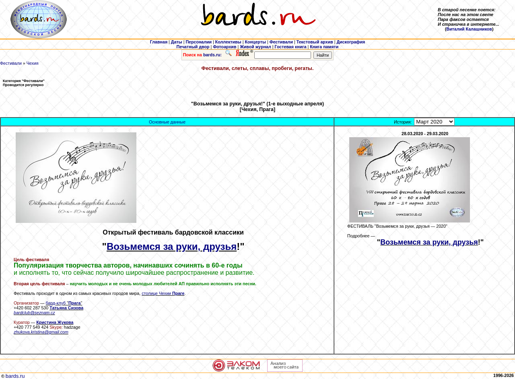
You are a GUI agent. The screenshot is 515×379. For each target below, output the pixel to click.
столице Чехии (157, 293)
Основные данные (167, 121)
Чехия (33, 63)
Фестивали (11, 63)
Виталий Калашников (469, 29)
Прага (74, 303)
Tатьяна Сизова (66, 307)
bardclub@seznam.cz (34, 312)
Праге (178, 293)
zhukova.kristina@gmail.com (41, 332)
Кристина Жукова (54, 322)
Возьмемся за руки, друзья (172, 246)
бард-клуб (55, 303)
